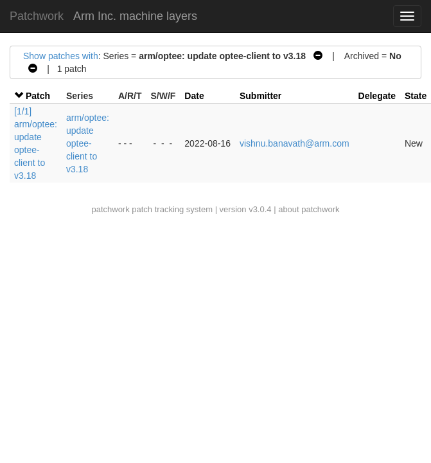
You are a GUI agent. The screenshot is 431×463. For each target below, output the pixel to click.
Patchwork (37, 16)
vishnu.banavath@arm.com (294, 143)
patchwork (110, 209)
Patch (38, 96)
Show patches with (60, 56)
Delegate (377, 96)
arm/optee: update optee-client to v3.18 (87, 143)
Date (194, 96)
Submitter (260, 96)
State (416, 96)
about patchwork (308, 209)
